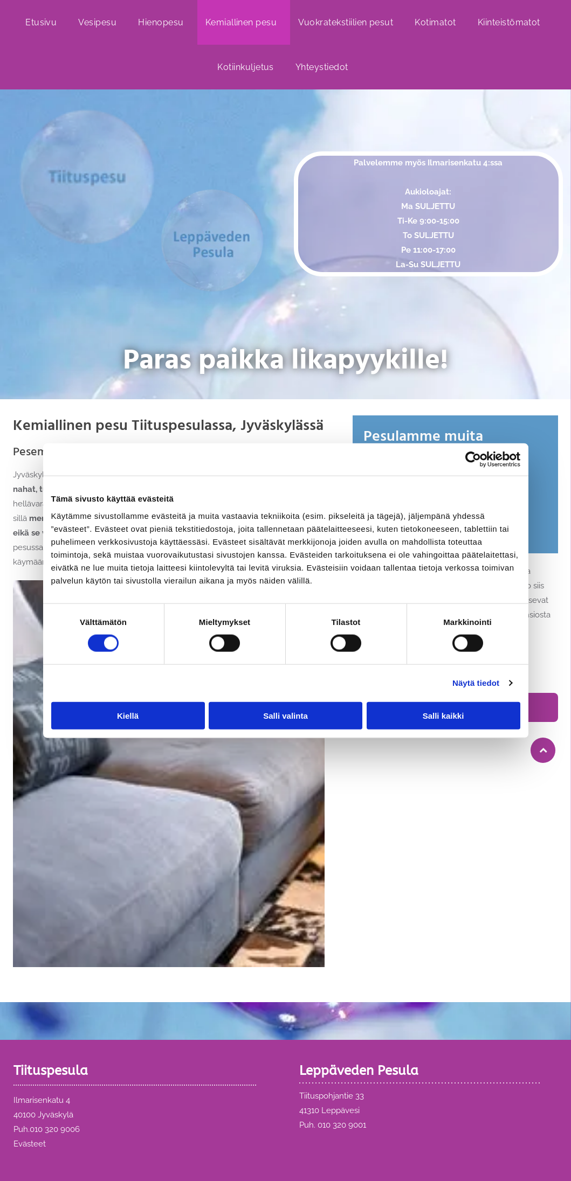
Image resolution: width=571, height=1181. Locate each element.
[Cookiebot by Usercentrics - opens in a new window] (473, 459)
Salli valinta (285, 715)
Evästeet (29, 1144)
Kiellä (128, 715)
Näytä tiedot (475, 682)
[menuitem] (43, 22)
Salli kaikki (443, 715)
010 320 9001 (342, 1125)
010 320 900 (52, 1129)
